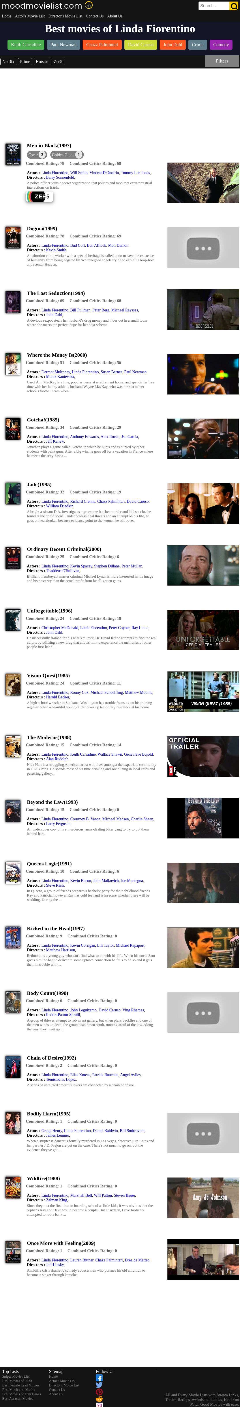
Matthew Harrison (60, 950)
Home (6, 16)
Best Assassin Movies (17, 1398)
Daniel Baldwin (105, 1130)
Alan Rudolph (57, 759)
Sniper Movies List (15, 1376)
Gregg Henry (51, 1130)
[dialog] (37, 155)
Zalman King (56, 1200)
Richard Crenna (82, 501)
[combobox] (208, 6)
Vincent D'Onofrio (104, 173)
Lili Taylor (105, 945)
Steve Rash (55, 885)
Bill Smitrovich (132, 1130)
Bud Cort (77, 245)
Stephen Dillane (107, 566)
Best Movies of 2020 (17, 1381)
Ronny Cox (79, 692)
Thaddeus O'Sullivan (62, 571)
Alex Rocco (110, 436)
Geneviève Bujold (138, 754)
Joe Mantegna (132, 880)
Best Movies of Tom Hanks (21, 1394)
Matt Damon (118, 245)
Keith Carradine (83, 754)
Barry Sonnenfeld (60, 177)
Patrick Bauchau (105, 1075)
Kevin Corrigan (82, 945)
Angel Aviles (130, 1075)
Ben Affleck (96, 245)
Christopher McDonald (59, 628)
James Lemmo (57, 1135)
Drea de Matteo (137, 1260)
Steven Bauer (124, 1195)
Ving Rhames (133, 1010)
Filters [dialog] (222, 61)
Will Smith (79, 173)
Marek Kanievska (60, 376)
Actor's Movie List (30, 16)
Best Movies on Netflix (18, 1390)
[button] (67, 155)
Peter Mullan (132, 566)
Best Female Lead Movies (20, 1385)
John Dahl (54, 315)
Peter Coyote (119, 628)
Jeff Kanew (55, 441)
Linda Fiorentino (54, 173)
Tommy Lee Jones (135, 173)
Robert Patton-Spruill (63, 1015)
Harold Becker (57, 697)
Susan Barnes (111, 372)
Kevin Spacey (81, 566)
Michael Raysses (124, 310)
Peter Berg (100, 310)
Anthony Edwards (84, 436)
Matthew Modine (138, 692)
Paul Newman (135, 372)
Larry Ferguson (58, 823)
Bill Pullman (80, 310)
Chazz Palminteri (111, 501)
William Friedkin (59, 506)
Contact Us (95, 16)
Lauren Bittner (81, 1260)
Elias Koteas (80, 1075)
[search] (218, 6)
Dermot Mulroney (55, 372)
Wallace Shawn (110, 754)
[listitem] (26, 45)
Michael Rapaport (130, 945)
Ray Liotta (139, 628)
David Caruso (137, 501)
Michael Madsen (115, 819)
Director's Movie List (65, 16)
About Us (115, 16)
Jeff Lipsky (55, 1265)
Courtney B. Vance (85, 819)
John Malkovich (106, 880)
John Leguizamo (83, 1010)
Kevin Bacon (80, 880)
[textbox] (208, 6)
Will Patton (103, 1195)
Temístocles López (61, 1079)
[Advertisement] (120, 102)
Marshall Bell (81, 1195)
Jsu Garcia (129, 436)
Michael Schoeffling (106, 692)
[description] (45, 163)
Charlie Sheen (142, 819)
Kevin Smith (56, 250)
